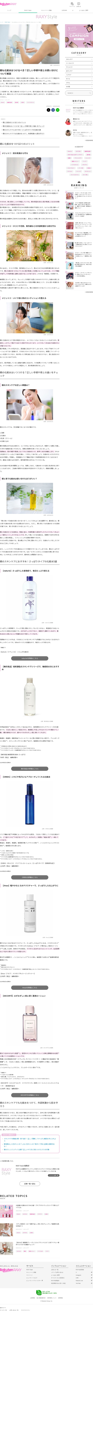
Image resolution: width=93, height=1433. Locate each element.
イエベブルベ (71, 168)
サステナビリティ (25, 1310)
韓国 (25, 1251)
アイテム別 (40, 1251)
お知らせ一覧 (54, 1269)
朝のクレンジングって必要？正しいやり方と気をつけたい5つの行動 (26, 1149)
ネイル (68, 79)
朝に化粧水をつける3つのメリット (14, 122)
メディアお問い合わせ (57, 1272)
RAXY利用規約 (55, 1280)
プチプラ (40, 1214)
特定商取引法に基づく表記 (58, 1283)
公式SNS (64, 10)
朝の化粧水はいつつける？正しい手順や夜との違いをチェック (23, 126)
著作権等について (51, 1298)
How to (2, 102)
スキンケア (7, 100)
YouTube (78, 1283)
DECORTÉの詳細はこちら (30, 1095)
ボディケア (69, 71)
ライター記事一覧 (53, 1175)
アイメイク (69, 67)
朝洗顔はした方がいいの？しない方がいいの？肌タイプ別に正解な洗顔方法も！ (29, 1145)
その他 (68, 86)
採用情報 (60, 1298)
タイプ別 (85, 174)
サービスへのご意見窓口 (57, 1278)
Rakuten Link (79, 1280)
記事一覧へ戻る (29, 1184)
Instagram (78, 1275)
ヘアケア (68, 75)
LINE (77, 1278)
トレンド (88, 158)
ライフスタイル (30, 102)
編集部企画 (9, 102)
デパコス (70, 171)
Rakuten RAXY (8, 4)
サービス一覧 (3, 1310)
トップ (9, 10)
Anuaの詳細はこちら (29, 987)
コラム (68, 83)
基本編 (16, 102)
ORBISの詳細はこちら (30, 877)
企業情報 (32, 1298)
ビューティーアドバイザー (33, 1280)
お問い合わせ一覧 (13, 1310)
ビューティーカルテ (31, 1278)
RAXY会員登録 (80, 1269)
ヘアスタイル (74, 164)
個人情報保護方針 (41, 1298)
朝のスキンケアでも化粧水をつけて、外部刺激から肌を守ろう (23, 133)
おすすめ (25, 1214)
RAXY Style (27, 10)
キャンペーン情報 (46, 10)
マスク (47, 1251)
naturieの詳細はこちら (29, 658)
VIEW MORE (89, 140)
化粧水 (22, 102)
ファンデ (78, 171)
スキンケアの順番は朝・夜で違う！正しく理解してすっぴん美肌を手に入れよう (30, 1140)
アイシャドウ (78, 158)
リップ (84, 161)
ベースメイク (70, 63)
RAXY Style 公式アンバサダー (75, 154)
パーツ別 (80, 168)
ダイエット (88, 171)
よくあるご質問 (83, 10)
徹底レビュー (32, 1251)
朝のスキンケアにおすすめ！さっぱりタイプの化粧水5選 (22, 130)
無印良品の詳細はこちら (30, 768)
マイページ (29, 1275)
